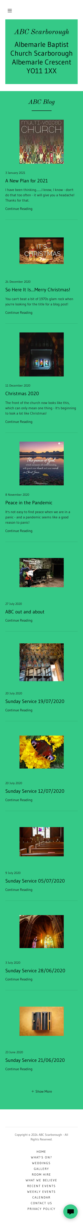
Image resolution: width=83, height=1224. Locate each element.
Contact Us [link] (41, 1203)
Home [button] (41, 1152)
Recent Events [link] (41, 1186)
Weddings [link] (41, 1163)
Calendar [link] (41, 1197)
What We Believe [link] (41, 1180)
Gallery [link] (41, 1169)
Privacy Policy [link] (41, 1209)
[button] (9, 10)
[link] (41, 32)
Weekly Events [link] (41, 1192)
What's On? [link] (41, 1157)
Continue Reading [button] (19, 208)
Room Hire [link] (41, 1174)
